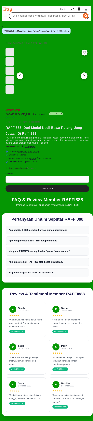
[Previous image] (20, 75)
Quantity (9, 174)
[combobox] (45, 15)
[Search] (85, 15)
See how (65, 31)
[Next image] (84, 75)
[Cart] (85, 9)
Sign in (63, 9)
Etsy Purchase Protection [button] (28, 151)
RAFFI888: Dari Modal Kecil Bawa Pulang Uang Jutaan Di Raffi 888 (44, 130)
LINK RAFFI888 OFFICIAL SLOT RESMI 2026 (27, 43)
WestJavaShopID (13, 146)
